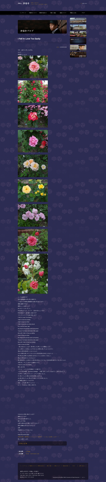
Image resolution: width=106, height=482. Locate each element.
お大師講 (28, 451)
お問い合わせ (84, 3)
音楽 (58, 47)
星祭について (63, 12)
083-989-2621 (27, 475)
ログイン (83, 477)
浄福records (73, 12)
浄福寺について (33, 12)
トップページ (23, 12)
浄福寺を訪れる (43, 12)
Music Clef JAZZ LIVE (32, 453)
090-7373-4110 (29, 477)
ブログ (83, 12)
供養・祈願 (53, 12)
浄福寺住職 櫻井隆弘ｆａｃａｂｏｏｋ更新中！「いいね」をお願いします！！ (38, 436)
